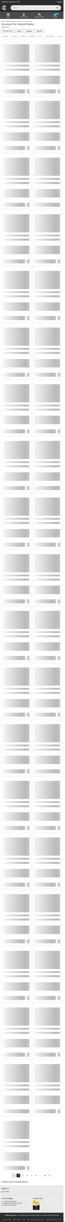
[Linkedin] (5, 1191)
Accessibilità (7, 1219)
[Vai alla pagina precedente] (14, 1175)
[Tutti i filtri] (8, 31)
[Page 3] (27, 1175)
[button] (8, 15)
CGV (23, 1219)
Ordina (19, 31)
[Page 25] (45, 1175)
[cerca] (57, 8)
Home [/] (3, 21)
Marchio (39, 31)
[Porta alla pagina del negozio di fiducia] (36, 1205)
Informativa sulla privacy (35, 1219)
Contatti (59, 2)
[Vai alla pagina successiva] (49, 1175)
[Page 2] (23, 1175)
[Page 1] (18, 1175)
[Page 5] (36, 1175)
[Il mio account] (24, 15)
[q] (36, 7)
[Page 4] (32, 1175)
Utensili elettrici (10, 21)
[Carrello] (55, 15)
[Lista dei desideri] (39, 15)
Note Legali (17, 1219)
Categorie (29, 31)
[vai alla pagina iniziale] (4, 9)
